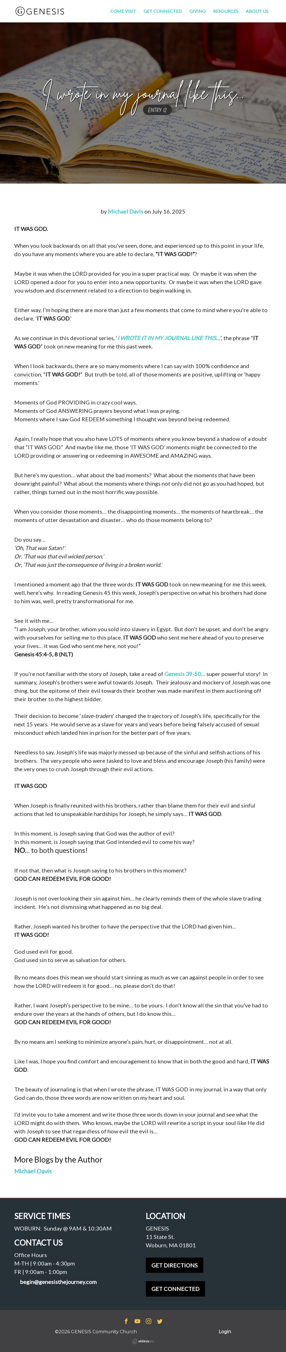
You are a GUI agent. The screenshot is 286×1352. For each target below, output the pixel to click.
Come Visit (123, 11)
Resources (225, 11)
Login (225, 1331)
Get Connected (163, 11)
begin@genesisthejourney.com (58, 1282)
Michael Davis (125, 211)
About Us (257, 11)
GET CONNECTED (175, 1288)
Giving (197, 11)
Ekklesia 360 (143, 1341)
